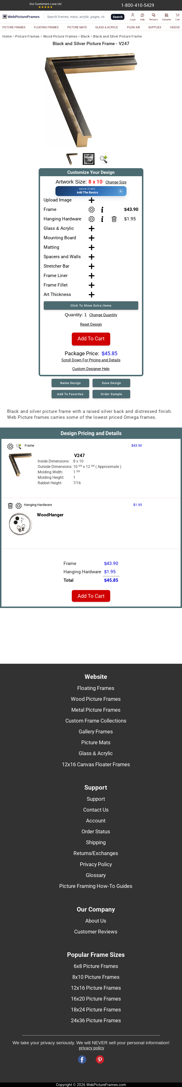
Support (96, 799)
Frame (50, 209)
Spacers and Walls (62, 256)
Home (7, 36)
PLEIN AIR (133, 27)
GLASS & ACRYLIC (106, 27)
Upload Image (58, 200)
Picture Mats (95, 742)
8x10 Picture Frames (95, 977)
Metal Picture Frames (95, 710)
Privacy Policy (96, 864)
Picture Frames (27, 36)
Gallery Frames (96, 731)
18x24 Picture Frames (96, 1009)
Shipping (96, 842)
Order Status (96, 831)
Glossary (96, 875)
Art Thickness (57, 294)
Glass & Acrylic (59, 228)
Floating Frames (95, 688)
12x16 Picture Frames (96, 988)
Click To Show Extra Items (91, 305)
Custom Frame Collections (95, 721)
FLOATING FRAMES (46, 27)
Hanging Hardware (62, 219)
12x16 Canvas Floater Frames (96, 764)
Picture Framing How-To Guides (95, 886)
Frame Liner (56, 275)
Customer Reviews (95, 932)
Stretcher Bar (56, 266)
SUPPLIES (154, 27)
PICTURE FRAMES (13, 27)
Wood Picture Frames (60, 36)
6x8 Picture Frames (96, 966)
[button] (133, 17)
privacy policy (91, 1048)
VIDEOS (175, 27)
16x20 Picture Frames (96, 999)
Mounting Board (60, 237)
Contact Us (96, 810)
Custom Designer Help (90, 369)
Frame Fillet (56, 285)
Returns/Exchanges (95, 853)
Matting (51, 247)
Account (95, 820)
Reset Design (91, 324)
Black (85, 36)
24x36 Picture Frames (96, 1020)
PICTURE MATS (77, 27)
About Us (95, 921)
